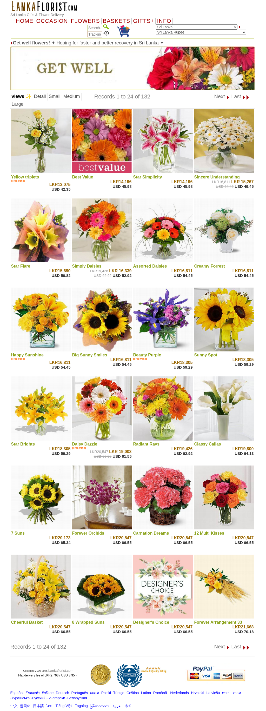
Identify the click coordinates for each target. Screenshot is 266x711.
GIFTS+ (143, 21)
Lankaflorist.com (61, 671)
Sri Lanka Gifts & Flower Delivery (37, 15)
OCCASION (52, 21)
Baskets (116, 21)
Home (25, 21)
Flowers (85, 21)
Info (164, 21)
